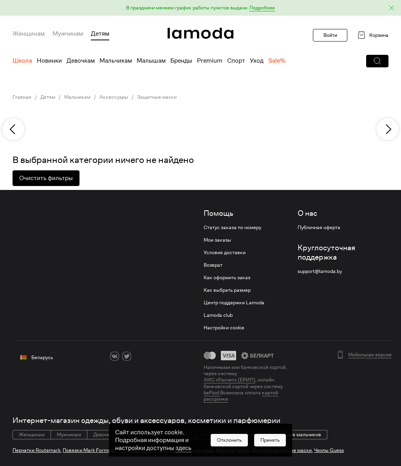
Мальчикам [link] (77, 97)
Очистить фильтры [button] (46, 178)
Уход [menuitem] (257, 61)
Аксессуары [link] (113, 97)
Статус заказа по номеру (232, 227)
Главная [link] (22, 97)
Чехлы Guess (329, 450)
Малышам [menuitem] (151, 61)
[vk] (114, 356)
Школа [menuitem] (22, 61)
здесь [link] (183, 458)
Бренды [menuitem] (181, 61)
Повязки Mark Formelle (89, 450)
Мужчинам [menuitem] (67, 34)
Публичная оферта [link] (319, 227)
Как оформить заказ (227, 278)
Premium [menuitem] (209, 61)
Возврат (213, 265)
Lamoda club (218, 315)
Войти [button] (330, 35)
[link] (200, 33)
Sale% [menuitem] (276, 61)
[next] (388, 129)
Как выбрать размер (227, 290)
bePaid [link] (212, 392)
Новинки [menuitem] (49, 61)
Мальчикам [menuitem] (115, 61)
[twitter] (127, 356)
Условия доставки (225, 252)
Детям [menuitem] (100, 34)
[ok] (139, 356)
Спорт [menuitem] (236, 61)
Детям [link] (47, 97)
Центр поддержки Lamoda (234, 303)
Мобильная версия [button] (370, 355)
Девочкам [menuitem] (81, 61)
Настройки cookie (224, 328)
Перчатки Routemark (36, 450)
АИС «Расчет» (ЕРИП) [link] (229, 380)
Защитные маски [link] (157, 97)
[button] (200, 8)
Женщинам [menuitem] (29, 34)
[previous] (13, 129)
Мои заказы (217, 240)
